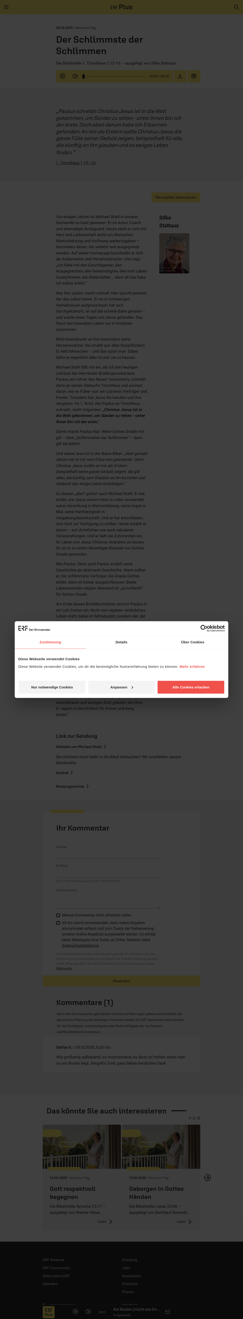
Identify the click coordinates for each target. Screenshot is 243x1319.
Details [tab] (121, 642)
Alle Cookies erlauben (191, 687)
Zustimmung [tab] (50, 642)
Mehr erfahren (192, 666)
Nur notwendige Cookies (52, 687)
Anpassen (121, 687)
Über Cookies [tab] (192, 642)
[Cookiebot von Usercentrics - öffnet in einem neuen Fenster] (204, 628)
